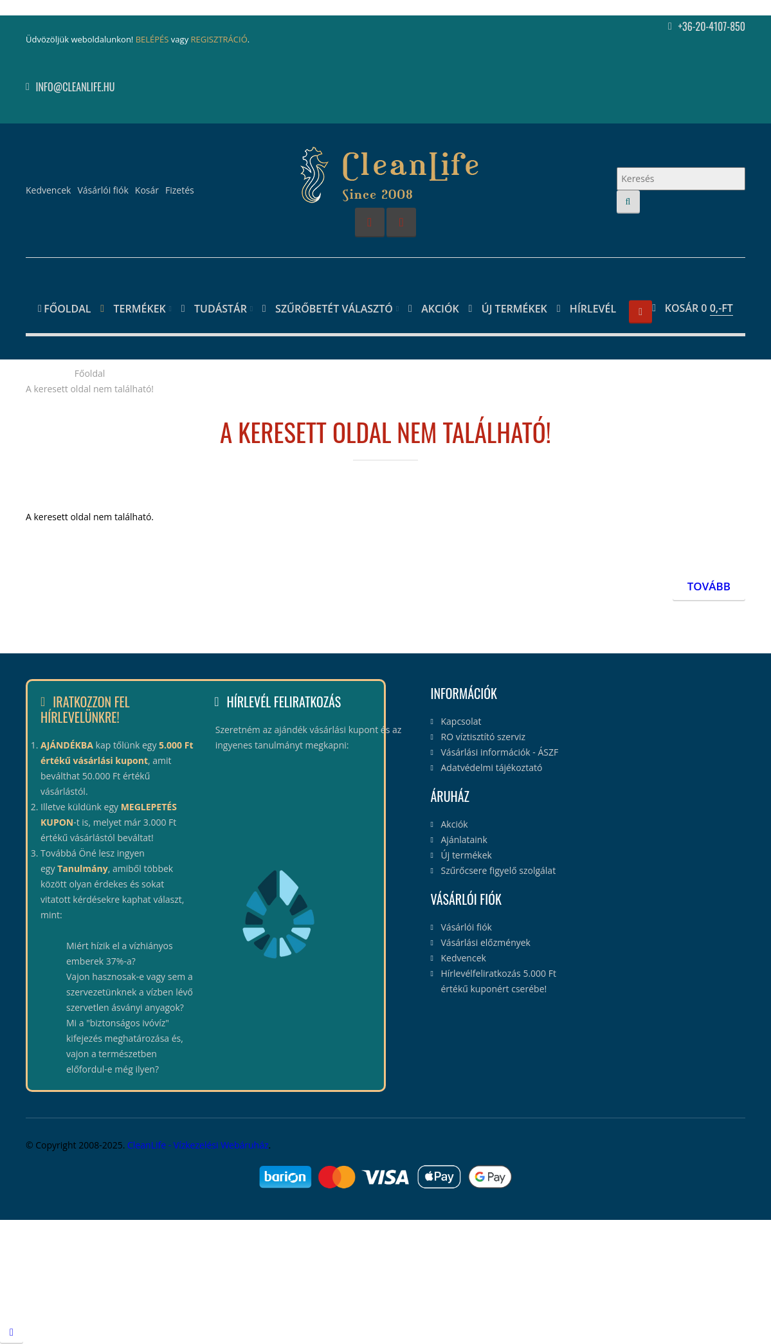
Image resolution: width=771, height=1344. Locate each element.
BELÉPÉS (152, 39)
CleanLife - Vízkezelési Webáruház (197, 1145)
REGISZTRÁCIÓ (219, 39)
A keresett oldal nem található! (90, 389)
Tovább (708, 586)
